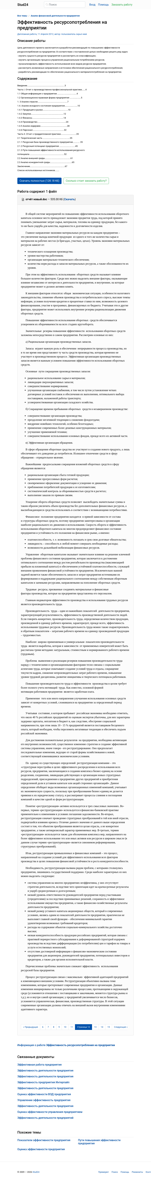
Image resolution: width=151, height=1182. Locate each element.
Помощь (103, 4)
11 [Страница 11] (72, 1027)
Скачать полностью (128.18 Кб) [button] (39, 180)
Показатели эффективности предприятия (43, 1140)
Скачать (69, 199)
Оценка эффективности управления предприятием (49, 1112)
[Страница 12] (83, 1027)
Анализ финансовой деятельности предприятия (55, 15)
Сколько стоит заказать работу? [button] (86, 180)
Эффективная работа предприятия (39, 1064)
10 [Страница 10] (65, 1027)
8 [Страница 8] (53, 1027)
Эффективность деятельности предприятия (45, 1070)
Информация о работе (66, 1045)
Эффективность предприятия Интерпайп (43, 1082)
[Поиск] (64, 4)
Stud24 (36, 1172)
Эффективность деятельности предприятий (45, 1117)
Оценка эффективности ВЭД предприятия (44, 1094)
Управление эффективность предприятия (43, 1100)
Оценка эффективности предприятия (41, 1149)
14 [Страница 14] (102, 1027)
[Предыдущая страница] (30, 1027)
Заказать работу (122, 4)
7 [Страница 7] (48, 1027)
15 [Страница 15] (108, 1027)
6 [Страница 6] (42, 1027)
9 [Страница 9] (59, 1027)
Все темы (22, 15)
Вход (92, 4)
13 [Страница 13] (95, 1027)
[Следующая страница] (121, 1027)
